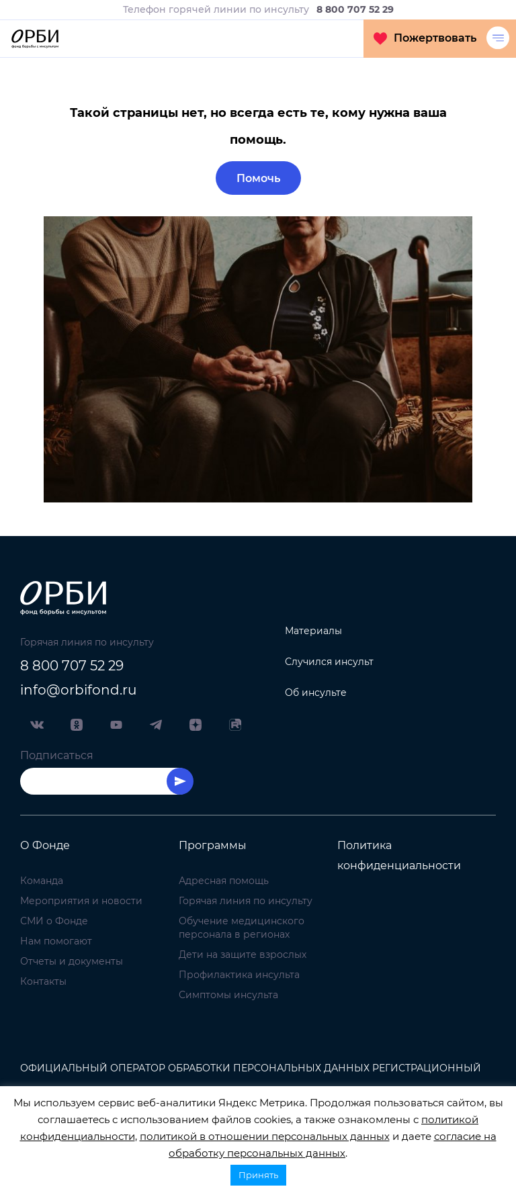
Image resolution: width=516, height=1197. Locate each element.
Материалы (313, 631)
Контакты (43, 981)
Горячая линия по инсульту (245, 901)
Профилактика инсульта (239, 975)
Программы (213, 845)
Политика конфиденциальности (399, 855)
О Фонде (45, 845)
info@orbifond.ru (78, 690)
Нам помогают (56, 941)
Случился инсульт (329, 662)
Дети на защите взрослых (242, 954)
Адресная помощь (224, 881)
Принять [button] (258, 1174)
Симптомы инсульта (228, 995)
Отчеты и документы (71, 961)
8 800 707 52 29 (72, 666)
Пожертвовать (425, 38)
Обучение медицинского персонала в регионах (241, 927)
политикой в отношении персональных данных (265, 1136)
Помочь (258, 178)
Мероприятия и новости (81, 901)
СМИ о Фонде (54, 921)
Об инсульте (316, 692)
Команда (41, 881)
